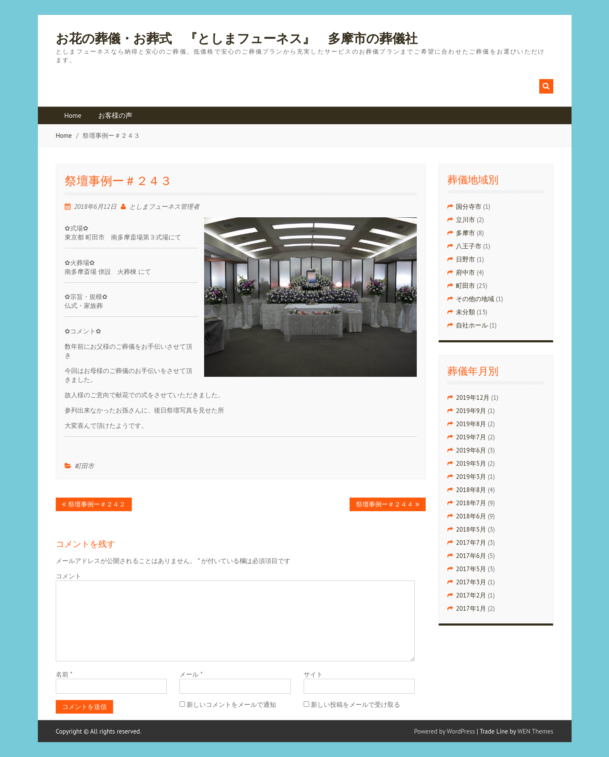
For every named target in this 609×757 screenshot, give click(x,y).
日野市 (465, 259)
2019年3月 (471, 476)
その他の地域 (475, 299)
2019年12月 (472, 397)
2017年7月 (471, 542)
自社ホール (472, 325)
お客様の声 (115, 115)
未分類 (465, 312)
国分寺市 (468, 206)
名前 (64, 674)
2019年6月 (471, 450)
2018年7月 (471, 503)
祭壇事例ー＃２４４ (384, 504)
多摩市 (465, 233)
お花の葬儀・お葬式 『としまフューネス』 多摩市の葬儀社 (237, 38)
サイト (313, 674)
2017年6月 (471, 556)
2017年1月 (471, 608)
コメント (68, 576)
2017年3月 (471, 582)
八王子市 (468, 246)
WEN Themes (535, 731)
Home (72, 115)
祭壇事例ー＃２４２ (96, 504)
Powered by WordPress (444, 731)
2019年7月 (471, 437)
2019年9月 (471, 411)
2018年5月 (471, 529)
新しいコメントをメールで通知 (231, 704)
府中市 (465, 272)
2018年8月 (471, 490)
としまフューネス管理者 (164, 206)
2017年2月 (471, 595)
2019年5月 (471, 463)
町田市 (84, 466)
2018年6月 (471, 516)
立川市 (465, 220)
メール (190, 674)
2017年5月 (471, 569)
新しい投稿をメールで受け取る (355, 704)
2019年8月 (471, 424)
